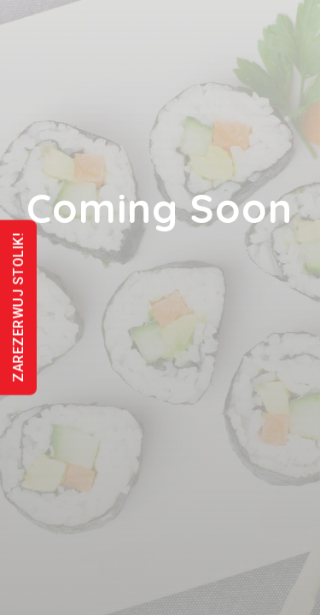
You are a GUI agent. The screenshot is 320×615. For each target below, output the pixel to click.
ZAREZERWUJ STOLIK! (18, 308)
